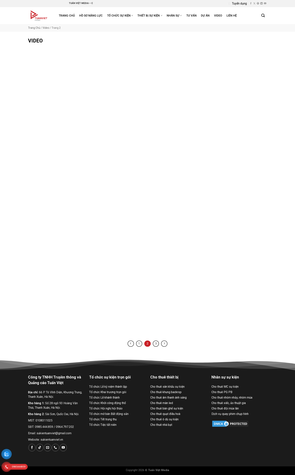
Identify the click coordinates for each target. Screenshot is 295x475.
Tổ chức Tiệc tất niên (102, 425)
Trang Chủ (34, 27)
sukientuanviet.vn (51, 439)
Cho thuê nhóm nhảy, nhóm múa (231, 397)
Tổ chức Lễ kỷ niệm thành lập (108, 386)
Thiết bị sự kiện (149, 15)
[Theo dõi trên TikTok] (39, 447)
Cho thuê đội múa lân (225, 408)
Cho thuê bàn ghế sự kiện (166, 408)
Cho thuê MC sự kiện (225, 386)
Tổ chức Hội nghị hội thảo (105, 408)
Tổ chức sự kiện (120, 15)
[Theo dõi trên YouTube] (265, 3)
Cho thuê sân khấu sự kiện (167, 386)
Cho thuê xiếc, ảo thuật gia (228, 403)
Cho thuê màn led (161, 403)
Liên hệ (232, 15)
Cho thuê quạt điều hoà (165, 414)
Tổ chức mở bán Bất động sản (108, 414)
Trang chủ (67, 15)
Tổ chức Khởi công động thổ (107, 403)
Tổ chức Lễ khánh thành (104, 397)
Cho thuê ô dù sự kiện (164, 419)
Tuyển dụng (239, 3)
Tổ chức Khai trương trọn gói (107, 392)
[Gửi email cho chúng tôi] (47, 447)
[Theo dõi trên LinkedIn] (261, 3)
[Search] (263, 15)
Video (218, 15)
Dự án (205, 15)
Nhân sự (174, 15)
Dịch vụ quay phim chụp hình (230, 414)
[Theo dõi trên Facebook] (251, 3)
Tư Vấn (191, 15)
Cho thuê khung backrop (166, 392)
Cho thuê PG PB (221, 392)
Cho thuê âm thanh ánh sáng (168, 397)
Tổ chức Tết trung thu (103, 419)
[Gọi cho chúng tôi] (55, 447)
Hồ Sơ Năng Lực (91, 15)
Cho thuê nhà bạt (161, 425)
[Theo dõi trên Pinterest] (258, 3)
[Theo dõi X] (254, 3)
